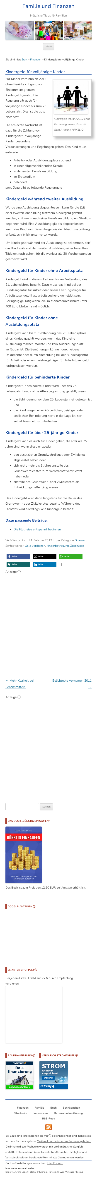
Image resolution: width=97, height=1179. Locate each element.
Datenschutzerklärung (68, 1113)
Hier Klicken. (55, 1163)
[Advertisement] (48, 623)
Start (24, 59)
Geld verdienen (35, 546)
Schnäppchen (71, 1108)
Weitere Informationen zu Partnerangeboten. (64, 1141)
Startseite (20, 1113)
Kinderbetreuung (57, 546)
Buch (53, 1108)
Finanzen (35, 59)
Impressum (41, 1113)
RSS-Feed (48, 1118)
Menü (49, 46)
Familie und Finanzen (48, 6)
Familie (39, 1108)
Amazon (66, 888)
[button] (18, 556)
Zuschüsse (77, 546)
